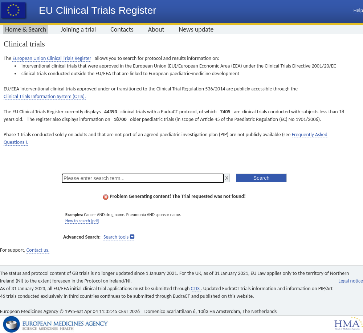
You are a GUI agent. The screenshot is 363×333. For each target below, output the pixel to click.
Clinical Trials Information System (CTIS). (45, 96)
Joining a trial (78, 29)
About (156, 29)
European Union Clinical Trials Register (51, 58)
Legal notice (350, 281)
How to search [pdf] (82, 220)
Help (358, 10)
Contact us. (37, 250)
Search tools (116, 237)
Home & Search (25, 29)
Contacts (122, 29)
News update (196, 29)
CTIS (196, 288)
